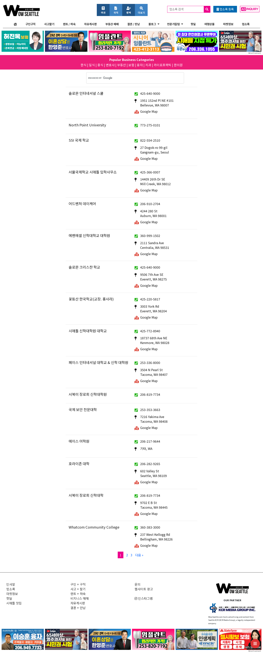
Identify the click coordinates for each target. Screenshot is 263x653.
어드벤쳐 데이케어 (82, 203)
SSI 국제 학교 (79, 140)
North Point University (87, 124)
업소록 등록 (225, 9)
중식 (100, 65)
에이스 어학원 (79, 441)
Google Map (149, 111)
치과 (148, 65)
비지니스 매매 (79, 598)
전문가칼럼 (173, 24)
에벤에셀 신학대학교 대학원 (89, 235)
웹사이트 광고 (144, 589)
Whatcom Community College (94, 527)
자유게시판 (90, 24)
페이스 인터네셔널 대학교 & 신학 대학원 (98, 362)
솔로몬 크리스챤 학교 (84, 267)
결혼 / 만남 (133, 24)
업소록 (246, 24)
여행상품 (209, 24)
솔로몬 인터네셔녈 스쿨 (86, 93)
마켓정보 (228, 24)
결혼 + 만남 (78, 607)
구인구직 (30, 24)
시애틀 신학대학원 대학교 (88, 330)
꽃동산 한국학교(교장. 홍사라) (91, 298)
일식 (92, 65)
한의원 (178, 65)
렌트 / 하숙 (69, 24)
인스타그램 (144, 598)
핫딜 (193, 24)
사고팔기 (49, 24)
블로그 (152, 24)
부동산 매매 (112, 24)
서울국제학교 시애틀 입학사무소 (93, 171)
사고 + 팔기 (78, 589)
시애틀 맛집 (14, 603)
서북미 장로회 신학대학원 (88, 394)
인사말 (10, 584)
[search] (130, 78)
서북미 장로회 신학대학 (86, 495)
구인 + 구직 (78, 584)
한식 (83, 65)
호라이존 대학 (79, 463)
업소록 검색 (189, 9)
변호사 (110, 65)
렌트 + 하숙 (78, 593)
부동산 (121, 65)
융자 (140, 65)
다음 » (139, 555)
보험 (131, 65)
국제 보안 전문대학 (83, 409)
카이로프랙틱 (162, 65)
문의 (137, 584)
